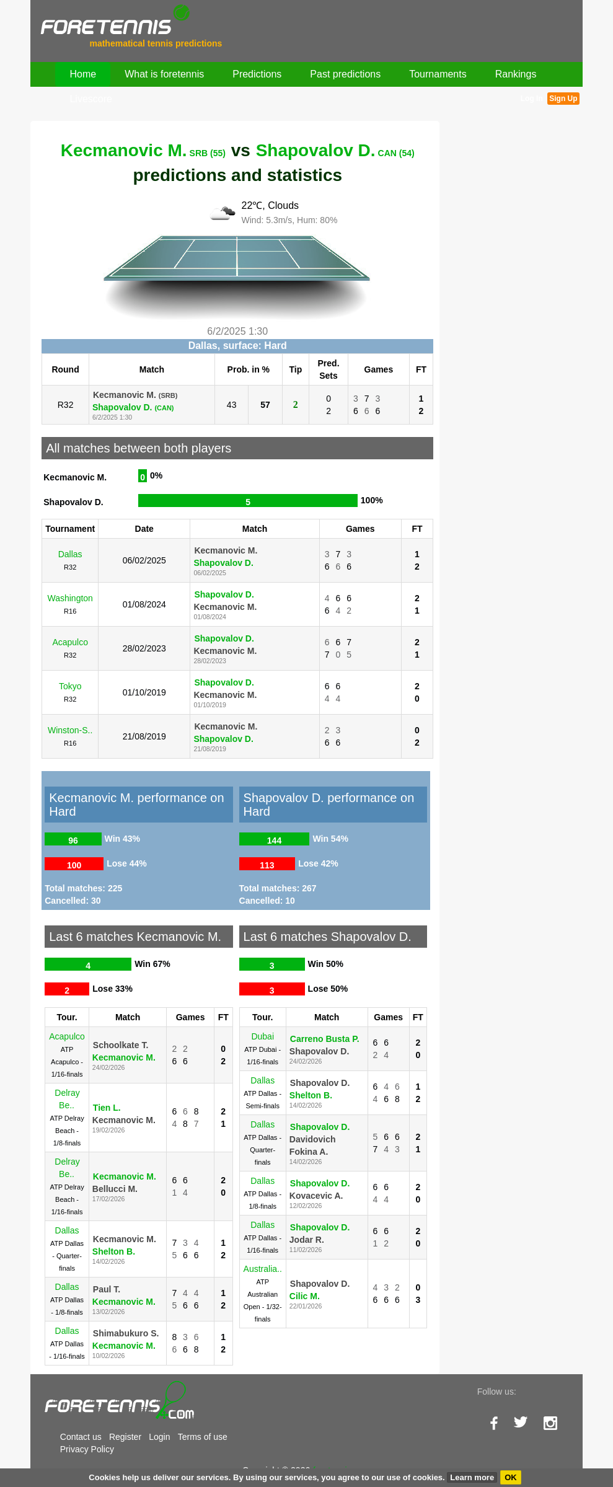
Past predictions (345, 74)
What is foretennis (164, 74)
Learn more (472, 1477)
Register (125, 1437)
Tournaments (438, 74)
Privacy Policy (87, 1449)
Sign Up (563, 98)
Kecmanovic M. (143, 150)
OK (511, 1477)
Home (82, 74)
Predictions (256, 74)
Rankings (516, 74)
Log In (532, 98)
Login (159, 1437)
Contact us (81, 1437)
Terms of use (202, 1437)
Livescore (90, 99)
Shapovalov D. (335, 150)
